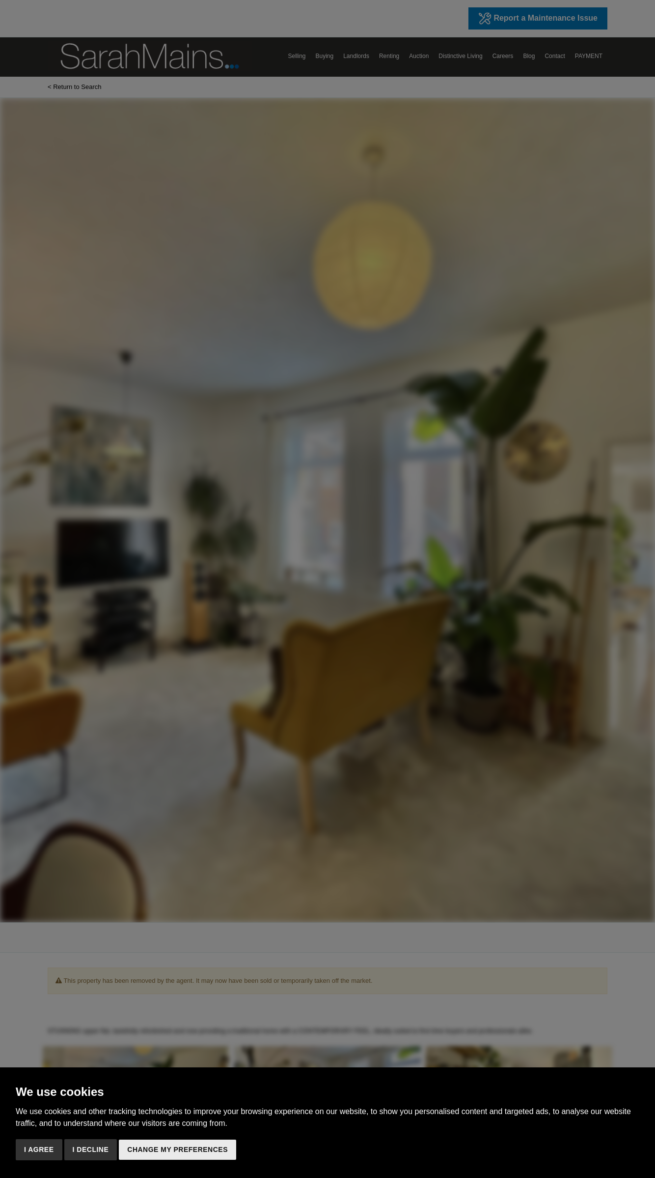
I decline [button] (91, 1149)
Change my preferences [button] (177, 1149)
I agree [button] (39, 1149)
